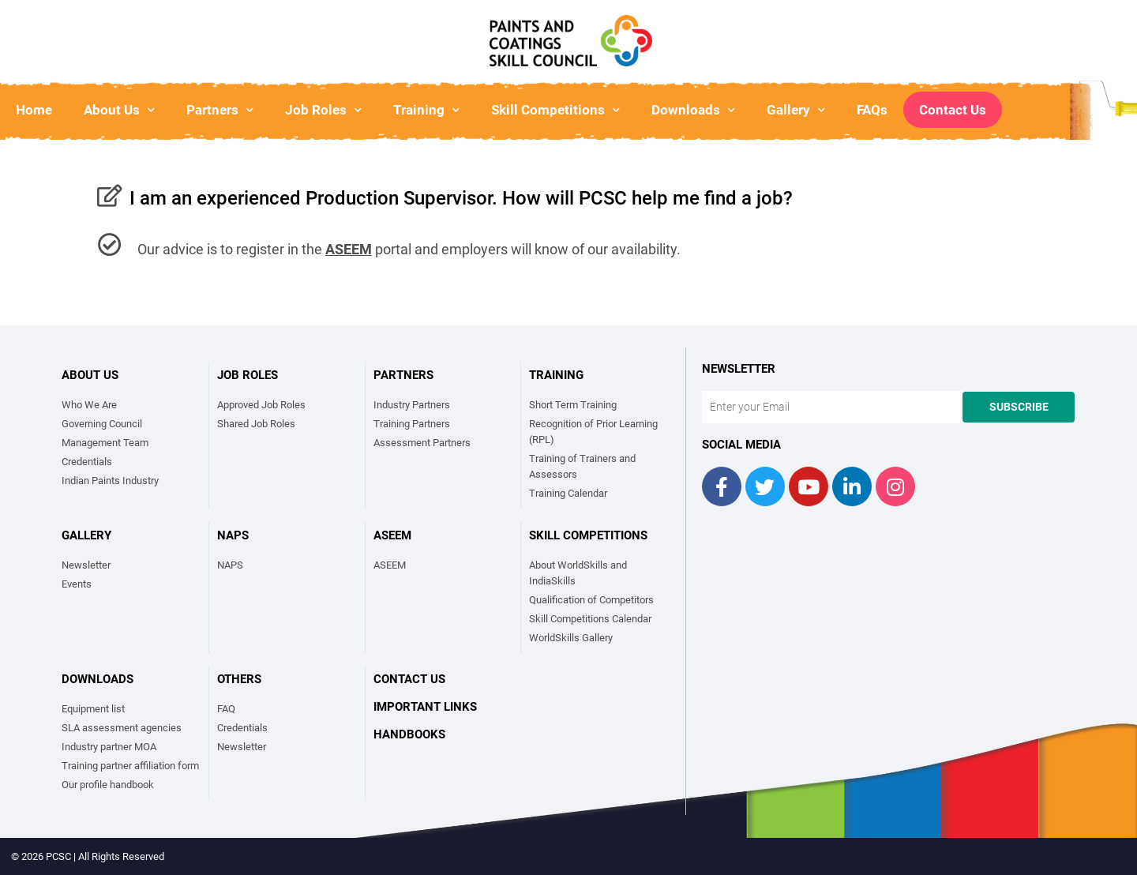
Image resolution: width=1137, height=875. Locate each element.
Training (426, 110)
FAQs (872, 110)
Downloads (693, 110)
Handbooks (409, 734)
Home (34, 110)
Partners (219, 110)
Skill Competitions (555, 110)
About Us (119, 110)
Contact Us (952, 110)
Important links (425, 707)
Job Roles (323, 110)
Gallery (796, 110)
